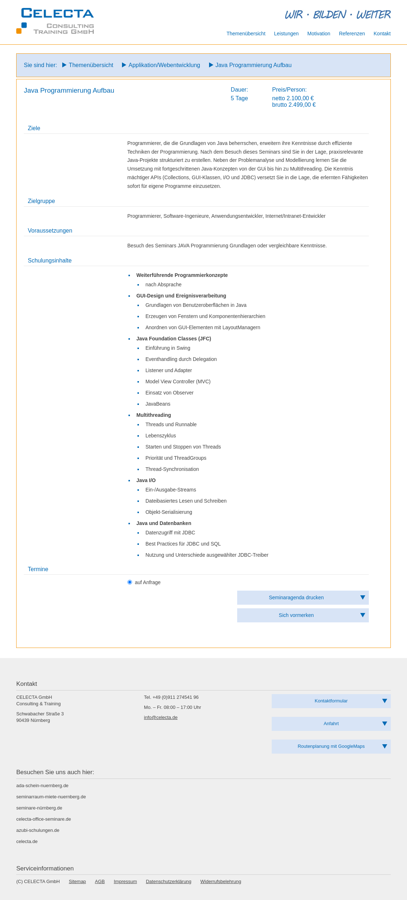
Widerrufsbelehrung (220, 881)
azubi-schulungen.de (37, 830)
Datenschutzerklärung (168, 881)
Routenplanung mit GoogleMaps (331, 746)
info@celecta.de (160, 717)
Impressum (125, 881)
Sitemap (77, 881)
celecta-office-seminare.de (43, 819)
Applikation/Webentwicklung (164, 65)
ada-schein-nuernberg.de (42, 785)
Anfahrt (331, 723)
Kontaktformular (331, 700)
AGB (100, 881)
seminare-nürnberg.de (39, 808)
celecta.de (26, 841)
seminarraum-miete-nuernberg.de (51, 796)
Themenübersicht (91, 65)
